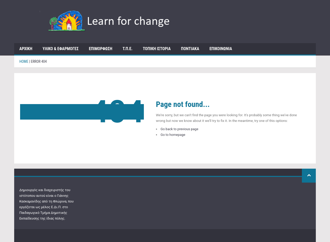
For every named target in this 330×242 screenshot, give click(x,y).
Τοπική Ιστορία (157, 48)
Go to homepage (173, 135)
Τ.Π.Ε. (128, 48)
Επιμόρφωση (100, 48)
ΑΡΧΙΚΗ (25, 48)
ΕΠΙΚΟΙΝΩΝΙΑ (220, 48)
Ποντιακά (190, 48)
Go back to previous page (179, 129)
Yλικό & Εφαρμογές (60, 48)
